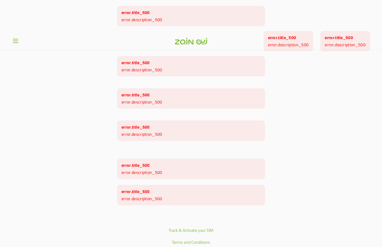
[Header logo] (191, 9)
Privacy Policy (191, 222)
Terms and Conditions (191, 210)
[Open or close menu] (15, 9)
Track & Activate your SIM (191, 198)
